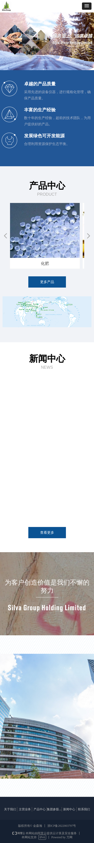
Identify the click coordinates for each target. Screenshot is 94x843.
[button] (86, 6)
